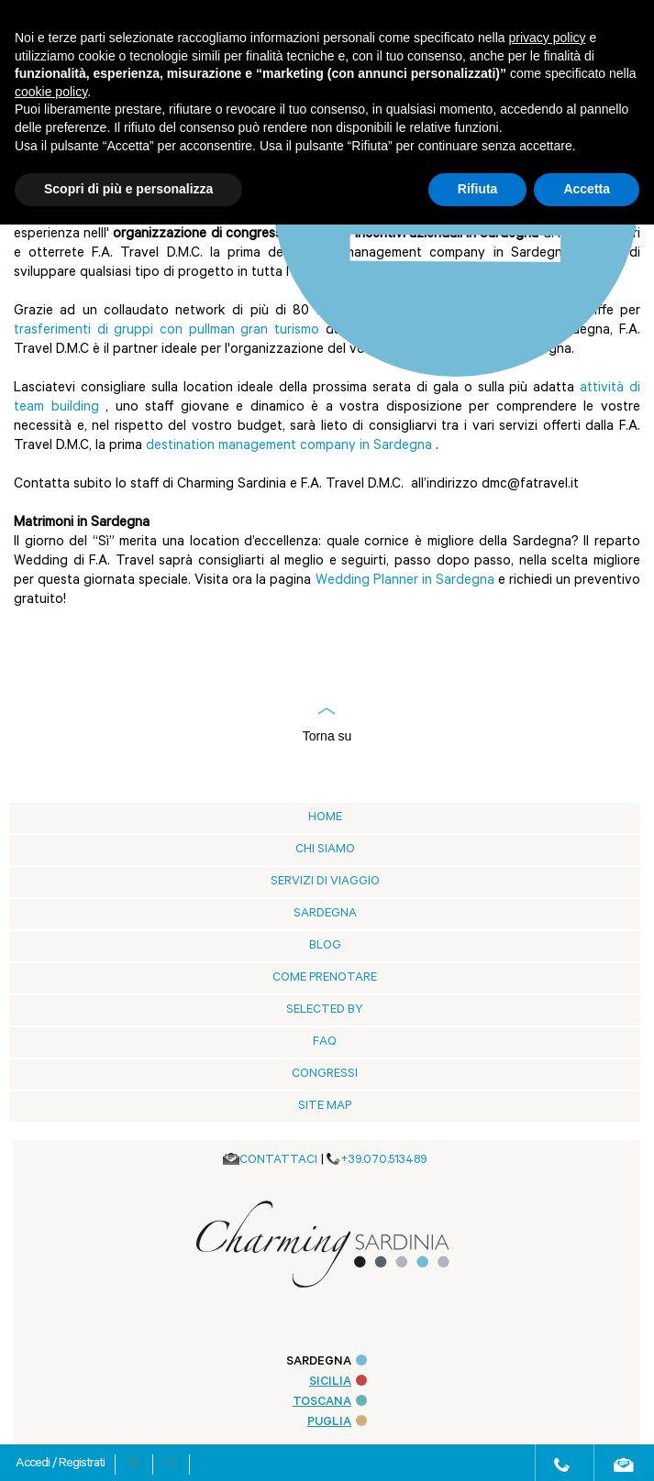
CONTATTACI (278, 1161)
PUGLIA (337, 1423)
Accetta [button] (586, 188)
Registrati (82, 1464)
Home (325, 818)
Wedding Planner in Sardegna (405, 581)
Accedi (34, 1464)
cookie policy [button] (51, 91)
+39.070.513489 (383, 1161)
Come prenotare (324, 978)
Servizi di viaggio (325, 882)
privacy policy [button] (547, 37)
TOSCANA (330, 1403)
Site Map (324, 1106)
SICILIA (338, 1382)
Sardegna (325, 914)
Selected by (324, 1010)
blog (325, 946)
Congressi (325, 1074)
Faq (325, 1042)
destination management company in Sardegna (289, 447)
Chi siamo (325, 850)
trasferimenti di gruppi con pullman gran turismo (166, 331)
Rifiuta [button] (478, 188)
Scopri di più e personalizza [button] (128, 188)
